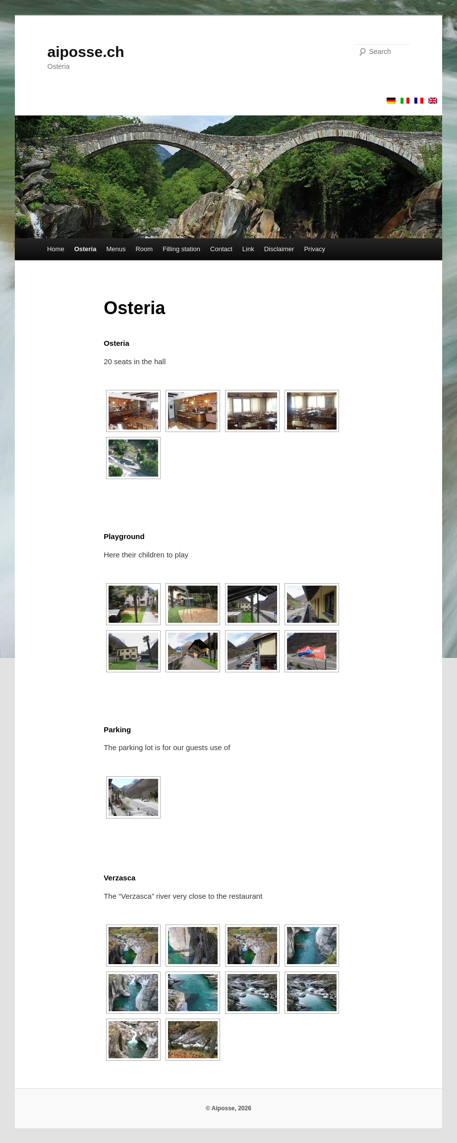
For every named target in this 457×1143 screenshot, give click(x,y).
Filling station (181, 249)
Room (144, 249)
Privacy (314, 249)
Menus (115, 249)
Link (248, 249)
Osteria (85, 249)
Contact (221, 249)
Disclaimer (279, 249)
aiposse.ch (86, 52)
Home (55, 249)
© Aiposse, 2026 (228, 1108)
